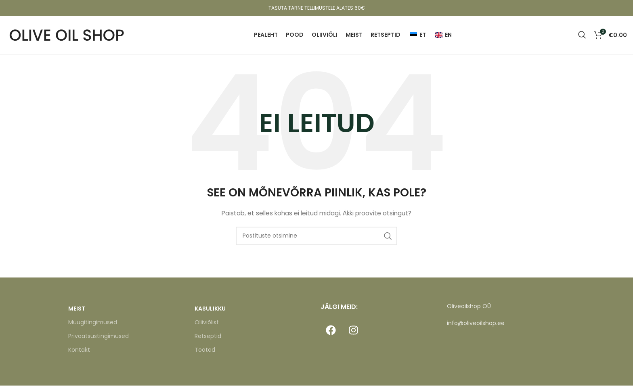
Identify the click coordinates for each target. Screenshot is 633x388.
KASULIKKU (210, 311)
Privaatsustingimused (98, 339)
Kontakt (79, 352)
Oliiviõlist (207, 325)
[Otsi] (582, 36)
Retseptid (208, 339)
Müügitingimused (92, 325)
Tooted (205, 352)
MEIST (76, 311)
